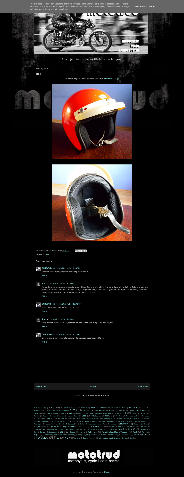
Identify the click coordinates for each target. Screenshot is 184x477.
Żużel (132, 438)
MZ (78, 424)
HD (138, 410)
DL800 (87, 410)
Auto (75, 408)
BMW (123, 408)
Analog (43, 408)
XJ (58, 437)
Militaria (108, 416)
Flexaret (122, 410)
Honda (145, 410)
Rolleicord (102, 429)
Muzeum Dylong (107, 418)
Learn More (141, 6)
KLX (124, 413)
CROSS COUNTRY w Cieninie (56, 410)
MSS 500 (50, 418)
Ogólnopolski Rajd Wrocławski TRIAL (67, 426)
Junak (69, 413)
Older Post (142, 386)
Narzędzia (113, 424)
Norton (37, 426)
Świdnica (81, 432)
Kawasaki (107, 413)
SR (61, 431)
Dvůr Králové (100, 410)
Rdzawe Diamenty (55, 429)
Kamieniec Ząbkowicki (84, 413)
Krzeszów (135, 413)
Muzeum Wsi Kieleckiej (53, 424)
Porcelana (122, 426)
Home (92, 386)
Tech (135, 432)
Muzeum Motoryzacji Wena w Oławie (83, 421)
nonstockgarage (111, 79)
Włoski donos (124, 434)
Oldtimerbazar (96, 426)
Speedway (53, 432)
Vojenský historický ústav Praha (95, 435)
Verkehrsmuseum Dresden (64, 435)
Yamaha (76, 438)
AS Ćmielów (65, 408)
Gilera (131, 410)
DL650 (73, 410)
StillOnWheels (48, 268)
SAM (35, 432)
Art (52, 407)
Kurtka (36, 416)
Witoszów (113, 435)
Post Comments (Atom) (98, 395)
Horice (37, 413)
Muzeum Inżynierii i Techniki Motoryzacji (49, 421)
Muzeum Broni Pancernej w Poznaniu (84, 418)
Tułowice (48, 435)
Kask (47, 254)
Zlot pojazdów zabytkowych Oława (112, 438)
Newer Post (42, 386)
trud (44, 283)
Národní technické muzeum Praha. (94, 424)
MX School (69, 424)
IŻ (45, 413)
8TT (35, 408)
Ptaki (140, 426)
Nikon (146, 424)
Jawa (50, 413)
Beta (92, 407)
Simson (43, 432)
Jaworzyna (59, 413)
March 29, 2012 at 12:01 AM (68, 304)
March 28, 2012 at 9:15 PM (62, 283)
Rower (112, 429)
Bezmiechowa (105, 408)
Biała (116, 408)
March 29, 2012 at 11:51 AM (62, 319)
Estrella (112, 410)
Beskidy (84, 408)
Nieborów (137, 424)
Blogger (107, 472)
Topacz (37, 434)
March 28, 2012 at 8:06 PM (68, 268)
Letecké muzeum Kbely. (69, 416)
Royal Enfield (125, 429)
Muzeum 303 (62, 418)
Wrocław (146, 434)
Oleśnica (111, 426)
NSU (45, 426)
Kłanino (116, 413)
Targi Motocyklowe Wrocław (115, 432)
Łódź (84, 416)
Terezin (145, 432)
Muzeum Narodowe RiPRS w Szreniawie (115, 421)
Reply (44, 275)
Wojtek (136, 434)
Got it (152, 6)
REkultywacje (69, 429)
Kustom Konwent (49, 416)
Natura (124, 423)
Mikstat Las (97, 416)
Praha (132, 426)
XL (66, 437)
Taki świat (93, 432)
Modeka (119, 416)
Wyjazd (43, 437)
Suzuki (72, 432)
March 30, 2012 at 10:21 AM (68, 334)
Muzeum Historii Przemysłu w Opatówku (132, 418)
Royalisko (144, 429)
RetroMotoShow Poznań (86, 429)
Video (78, 435)
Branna (133, 407)
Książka (144, 413)
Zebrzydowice (88, 438)
